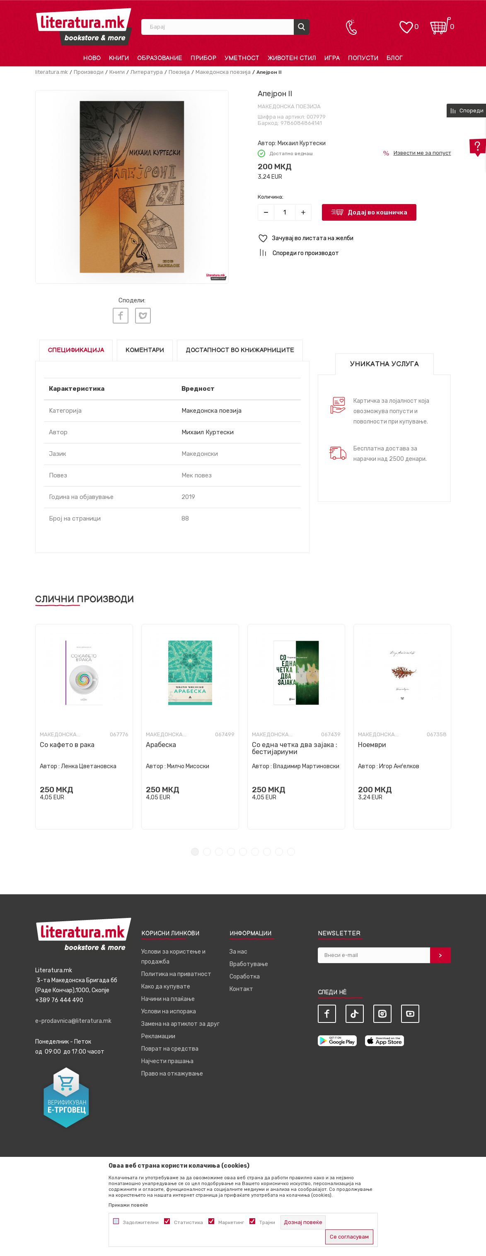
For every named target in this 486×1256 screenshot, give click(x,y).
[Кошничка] (440, 23)
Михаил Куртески (302, 143)
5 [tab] (243, 850)
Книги (117, 72)
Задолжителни (141, 1222)
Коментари (145, 349)
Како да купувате (165, 984)
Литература (147, 72)
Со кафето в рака (67, 743)
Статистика (188, 1222)
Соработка (245, 975)
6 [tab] (255, 850)
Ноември (372, 743)
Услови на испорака (168, 1009)
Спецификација (76, 349)
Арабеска (161, 743)
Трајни (267, 1222)
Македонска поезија (223, 72)
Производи (89, 72)
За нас (238, 950)
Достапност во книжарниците (240, 349)
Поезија (179, 72)
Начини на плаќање (168, 997)
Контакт (241, 987)
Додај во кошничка (377, 212)
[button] (354, 238)
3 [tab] (219, 850)
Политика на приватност (176, 972)
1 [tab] (195, 850)
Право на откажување (172, 1072)
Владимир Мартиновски (306, 764)
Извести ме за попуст (422, 153)
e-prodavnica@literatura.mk (73, 1019)
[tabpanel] (84, 725)
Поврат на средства (169, 1047)
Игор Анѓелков (399, 764)
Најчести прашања (167, 1059)
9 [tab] (291, 850)
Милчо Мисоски (188, 764)
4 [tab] (231, 850)
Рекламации (158, 1034)
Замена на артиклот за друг (180, 1022)
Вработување (249, 962)
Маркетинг (231, 1222)
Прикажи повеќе (128, 1204)
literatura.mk (51, 72)
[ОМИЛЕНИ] (406, 23)
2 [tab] (207, 850)
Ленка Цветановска (88, 764)
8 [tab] (279, 850)
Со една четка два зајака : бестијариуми (294, 747)
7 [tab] (267, 850)
